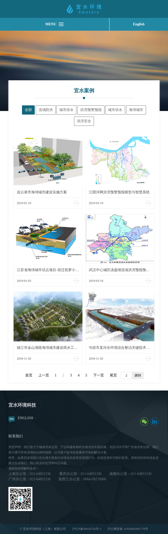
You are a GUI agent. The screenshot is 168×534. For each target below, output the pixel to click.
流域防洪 (46, 110)
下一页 (98, 375)
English (139, 24)
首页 (28, 375)
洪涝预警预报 (91, 110)
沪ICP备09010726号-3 (86, 529)
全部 (28, 110)
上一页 (43, 375)
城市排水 (66, 110)
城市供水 (115, 110)
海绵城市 (136, 110)
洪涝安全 (84, 121)
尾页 (113, 375)
